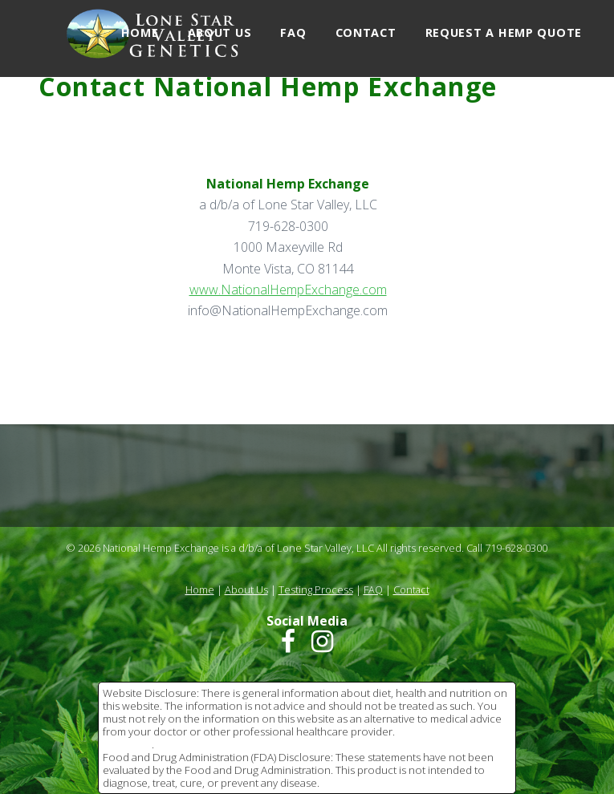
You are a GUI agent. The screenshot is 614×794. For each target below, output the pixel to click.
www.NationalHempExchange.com (288, 289)
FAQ (293, 32)
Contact (365, 32)
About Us (220, 32)
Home (140, 32)
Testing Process (316, 589)
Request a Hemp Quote (503, 32)
